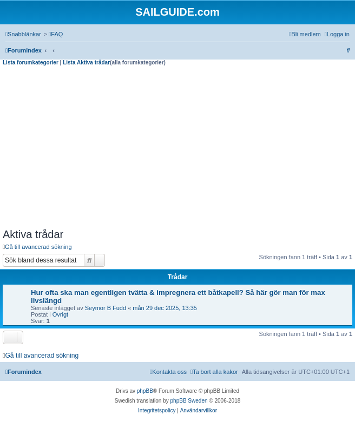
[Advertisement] (177, 147)
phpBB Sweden (189, 401)
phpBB (145, 391)
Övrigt (60, 314)
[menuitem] (56, 34)
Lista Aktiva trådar (86, 62)
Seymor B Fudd (105, 308)
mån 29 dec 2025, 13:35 (165, 308)
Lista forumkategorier (30, 62)
